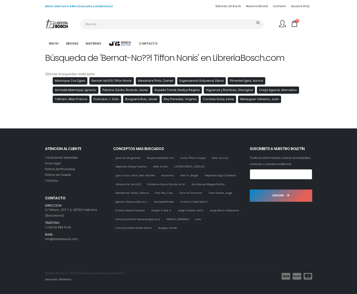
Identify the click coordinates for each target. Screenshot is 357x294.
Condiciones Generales (63, 158)
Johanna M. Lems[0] (170, 185)
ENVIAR (280, 195)
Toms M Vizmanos (128, 203)
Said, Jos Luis (229, 158)
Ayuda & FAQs (300, 6)
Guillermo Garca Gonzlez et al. (211, 185)
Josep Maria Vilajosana (195, 221)
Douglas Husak (172, 239)
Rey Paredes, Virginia (180, 99)
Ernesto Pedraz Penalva (196, 212)
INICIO (54, 43)
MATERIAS (93, 43)
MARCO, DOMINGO (183, 230)
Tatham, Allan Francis (71, 99)
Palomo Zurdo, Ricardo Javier (125, 90)
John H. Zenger (194, 176)
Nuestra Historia (257, 6)
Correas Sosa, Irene (218, 99)
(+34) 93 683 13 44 (59, 227)
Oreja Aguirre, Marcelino (278, 90)
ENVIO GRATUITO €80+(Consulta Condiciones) (79, 6)
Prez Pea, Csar (211, 194)
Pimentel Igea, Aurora (246, 81)
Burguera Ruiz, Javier (141, 99)
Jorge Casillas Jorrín (158, 221)
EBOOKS (72, 43)
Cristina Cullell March (158, 212)
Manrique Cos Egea (70, 81)
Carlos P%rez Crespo (199, 158)
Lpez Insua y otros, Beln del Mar (136, 176)
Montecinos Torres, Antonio (176, 194)
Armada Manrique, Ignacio (75, 90)
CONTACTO (148, 43)
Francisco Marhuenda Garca (135, 239)
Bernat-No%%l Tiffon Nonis (111, 81)
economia (171, 176)
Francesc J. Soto (106, 99)
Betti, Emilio (164, 167)
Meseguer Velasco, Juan (259, 99)
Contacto (279, 6)
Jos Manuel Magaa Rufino (133, 194)
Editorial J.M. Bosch (228, 6)
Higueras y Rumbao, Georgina (229, 90)
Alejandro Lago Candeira (132, 185)
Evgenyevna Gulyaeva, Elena (201, 81)
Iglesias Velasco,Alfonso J (197, 203)
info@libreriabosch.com (64, 239)
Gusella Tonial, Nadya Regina (177, 90)
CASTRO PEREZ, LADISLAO (194, 167)
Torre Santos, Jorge (160, 203)
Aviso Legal (53, 163)
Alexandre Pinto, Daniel (155, 81)
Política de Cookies (60, 175)
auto (205, 230)
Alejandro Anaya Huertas (132, 167)
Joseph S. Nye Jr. (126, 221)
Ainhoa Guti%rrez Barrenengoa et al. (140, 230)
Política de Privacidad (62, 169)
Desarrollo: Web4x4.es (59, 279)
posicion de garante (129, 158)
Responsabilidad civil (164, 158)
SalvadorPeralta (126, 212)
